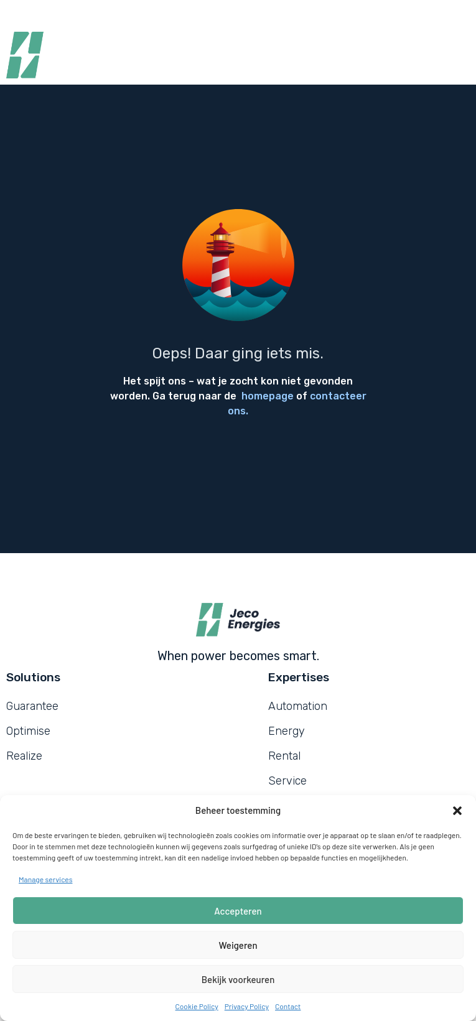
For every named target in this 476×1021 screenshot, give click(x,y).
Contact (288, 1006)
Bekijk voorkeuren (238, 979)
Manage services (45, 879)
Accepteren (237, 910)
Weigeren (237, 945)
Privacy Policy (247, 1006)
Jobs (181, 12)
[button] (457, 810)
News (226, 12)
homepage (267, 396)
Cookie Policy (196, 1006)
